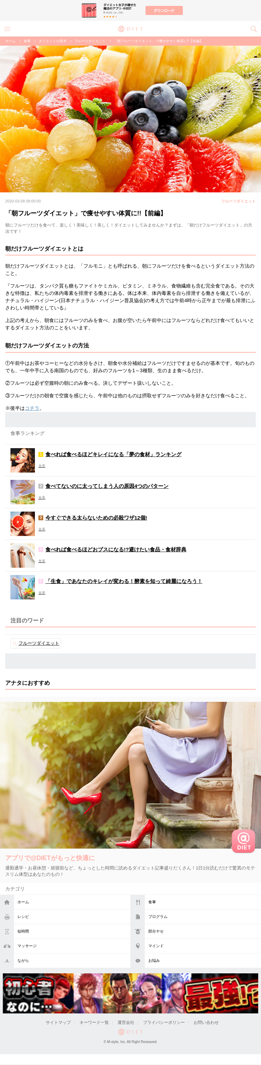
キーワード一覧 (94, 1022)
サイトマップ (58, 1022)
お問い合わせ (206, 1022)
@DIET (130, 28)
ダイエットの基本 (53, 41)
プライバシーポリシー (164, 1022)
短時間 (23, 931)
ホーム (23, 902)
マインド (156, 946)
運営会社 (126, 1022)
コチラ (32, 408)
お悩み (154, 960)
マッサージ (27, 946)
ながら (23, 960)
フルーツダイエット (90, 41)
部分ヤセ (156, 931)
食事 (152, 902)
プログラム (157, 916)
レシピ (23, 916)
